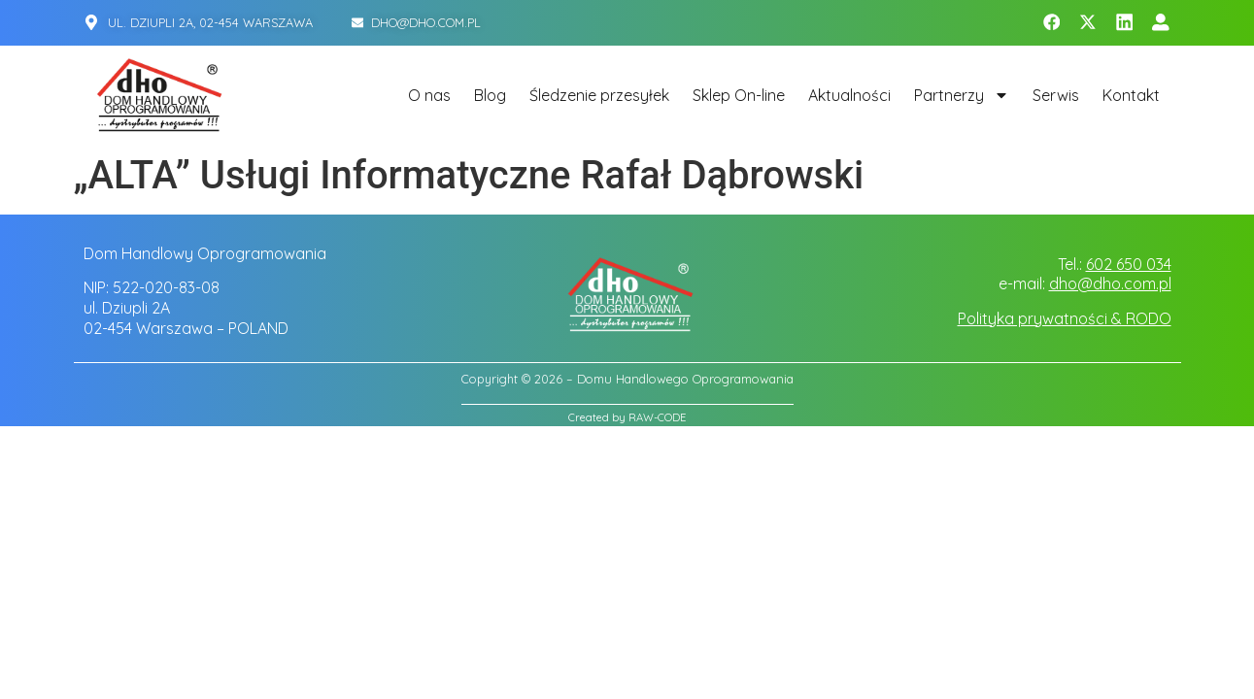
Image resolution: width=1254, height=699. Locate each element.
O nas (429, 95)
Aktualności (849, 95)
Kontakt (1131, 95)
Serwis (1056, 95)
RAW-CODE (657, 417)
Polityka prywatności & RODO (1064, 318)
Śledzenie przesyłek (599, 95)
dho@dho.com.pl (1110, 283)
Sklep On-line (739, 95)
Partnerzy (961, 95)
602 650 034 (1128, 264)
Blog (490, 95)
